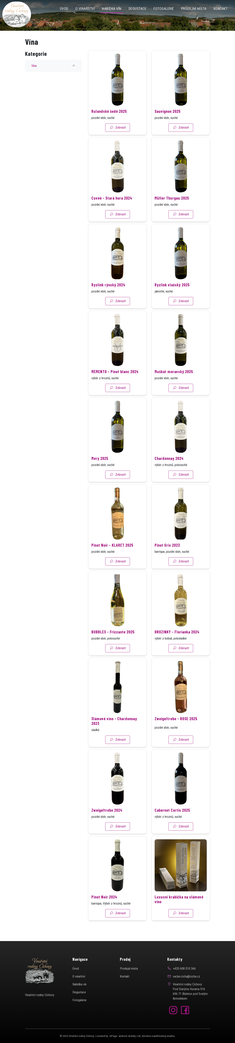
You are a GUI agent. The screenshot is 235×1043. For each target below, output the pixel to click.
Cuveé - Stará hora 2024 (111, 211)
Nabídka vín (79, 984)
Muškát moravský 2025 (174, 385)
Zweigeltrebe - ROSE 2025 (176, 732)
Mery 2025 (99, 471)
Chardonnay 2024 (169, 471)
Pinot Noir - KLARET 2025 (112, 558)
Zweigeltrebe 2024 (106, 823)
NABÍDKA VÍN (111, 9)
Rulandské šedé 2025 (109, 124)
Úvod (64, 9)
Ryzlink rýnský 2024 (108, 298)
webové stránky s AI (130, 1036)
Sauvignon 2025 (167, 124)
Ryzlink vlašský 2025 (172, 298)
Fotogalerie (79, 1000)
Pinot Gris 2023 (167, 558)
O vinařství (85, 9)
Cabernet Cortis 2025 (172, 823)
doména (146, 1036)
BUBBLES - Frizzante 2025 (112, 645)
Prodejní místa (194, 9)
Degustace (138, 9)
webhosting (159, 1036)
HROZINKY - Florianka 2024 (177, 645)
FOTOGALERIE (163, 9)
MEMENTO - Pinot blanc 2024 (115, 385)
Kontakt (221, 9)
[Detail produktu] (117, 93)
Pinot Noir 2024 (104, 910)
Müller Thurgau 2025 (172, 211)
